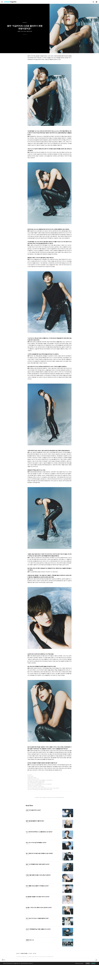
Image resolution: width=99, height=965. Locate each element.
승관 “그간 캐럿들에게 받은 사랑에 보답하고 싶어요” (38, 864)
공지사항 (34, 953)
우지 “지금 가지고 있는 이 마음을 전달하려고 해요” (37, 918)
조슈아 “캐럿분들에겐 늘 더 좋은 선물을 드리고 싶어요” (38, 929)
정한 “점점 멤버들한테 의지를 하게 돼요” (35, 821)
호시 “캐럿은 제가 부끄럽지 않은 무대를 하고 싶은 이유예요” (39, 853)
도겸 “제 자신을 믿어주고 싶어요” (33, 810)
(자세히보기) (30, 963)
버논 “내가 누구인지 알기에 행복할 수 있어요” (36, 842)
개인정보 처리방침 (24, 953)
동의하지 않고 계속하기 (79, 963)
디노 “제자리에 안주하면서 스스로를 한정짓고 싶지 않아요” (39, 832)
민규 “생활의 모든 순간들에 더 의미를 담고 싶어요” (37, 886)
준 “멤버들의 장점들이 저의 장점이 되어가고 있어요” (38, 897)
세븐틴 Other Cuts (30, 940)
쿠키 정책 (30, 953)
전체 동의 (93, 963)
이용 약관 (18, 953)
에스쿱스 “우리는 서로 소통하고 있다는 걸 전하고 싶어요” (39, 907)
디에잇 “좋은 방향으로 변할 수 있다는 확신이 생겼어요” (38, 875)
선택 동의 (87, 963)
